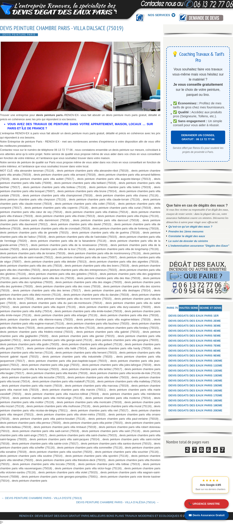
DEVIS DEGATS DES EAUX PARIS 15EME (195, 385)
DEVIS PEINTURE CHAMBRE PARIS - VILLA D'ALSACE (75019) (61, 28)
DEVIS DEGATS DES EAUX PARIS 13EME (195, 375)
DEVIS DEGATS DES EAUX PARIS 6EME (194, 340)
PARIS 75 (172, 307)
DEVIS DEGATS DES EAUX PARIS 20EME (195, 410)
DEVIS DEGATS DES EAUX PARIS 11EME (195, 365)
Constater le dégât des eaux (186, 236)
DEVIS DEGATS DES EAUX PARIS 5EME (194, 335)
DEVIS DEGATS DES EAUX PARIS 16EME (195, 390)
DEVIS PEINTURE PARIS (19, 35)
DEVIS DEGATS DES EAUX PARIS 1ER (193, 315)
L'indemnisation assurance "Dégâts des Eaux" (198, 245)
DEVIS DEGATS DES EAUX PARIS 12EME (195, 370)
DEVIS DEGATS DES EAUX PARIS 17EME (195, 395)
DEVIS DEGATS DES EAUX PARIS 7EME (194, 345)
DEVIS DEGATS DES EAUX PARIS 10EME (195, 360)
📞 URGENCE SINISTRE (204, 503)
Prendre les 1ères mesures (186, 231)
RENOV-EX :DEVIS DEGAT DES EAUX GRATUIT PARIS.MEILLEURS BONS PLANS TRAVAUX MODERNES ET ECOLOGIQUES (99, 515)
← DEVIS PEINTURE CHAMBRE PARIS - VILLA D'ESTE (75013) (41, 498)
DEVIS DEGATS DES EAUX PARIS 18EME (195, 400)
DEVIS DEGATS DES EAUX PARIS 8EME (194, 350)
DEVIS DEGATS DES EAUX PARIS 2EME (194, 320)
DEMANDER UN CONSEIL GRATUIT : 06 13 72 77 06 (198, 137)
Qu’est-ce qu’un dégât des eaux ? (190, 226)
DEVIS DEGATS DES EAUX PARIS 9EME (194, 355)
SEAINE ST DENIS (210, 307)
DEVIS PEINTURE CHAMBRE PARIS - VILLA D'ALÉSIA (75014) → (117, 502)
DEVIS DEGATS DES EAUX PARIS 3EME (194, 325)
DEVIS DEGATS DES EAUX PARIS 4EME (194, 330)
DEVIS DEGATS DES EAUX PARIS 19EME (195, 405)
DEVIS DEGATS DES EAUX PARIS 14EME (195, 380)
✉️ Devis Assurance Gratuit (207, 515)
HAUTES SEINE (188, 307)
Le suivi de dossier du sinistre (188, 241)
